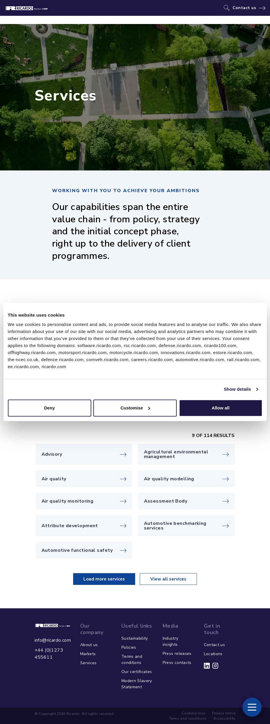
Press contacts (177, 662)
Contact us (244, 8)
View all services (168, 579)
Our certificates (136, 672)
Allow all (221, 407)
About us (89, 645)
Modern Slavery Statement (136, 684)
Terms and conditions (131, 659)
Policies (128, 647)
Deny (49, 407)
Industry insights (170, 641)
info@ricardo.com (53, 640)
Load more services (104, 579)
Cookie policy (193, 713)
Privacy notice (223, 713)
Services (88, 663)
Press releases (177, 653)
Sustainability (134, 638)
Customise (135, 407)
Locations (213, 654)
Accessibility (225, 718)
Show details (237, 389)
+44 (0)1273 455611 (49, 653)
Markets (88, 654)
